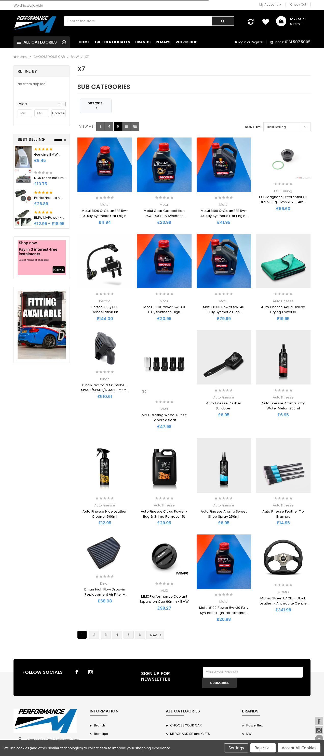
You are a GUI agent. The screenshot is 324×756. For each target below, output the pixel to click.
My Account (270, 4)
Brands (143, 42)
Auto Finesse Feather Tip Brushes (283, 514)
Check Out (298, 4)
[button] (42, 104)
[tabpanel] (42, 186)
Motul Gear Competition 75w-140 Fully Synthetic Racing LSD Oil (164, 215)
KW (249, 733)
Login (242, 42)
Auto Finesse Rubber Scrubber (223, 406)
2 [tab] (65, 140)
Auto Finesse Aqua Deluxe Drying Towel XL (283, 309)
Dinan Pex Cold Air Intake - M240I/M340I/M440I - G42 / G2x (104, 390)
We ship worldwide (28, 5)
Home (84, 42)
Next (156, 635)
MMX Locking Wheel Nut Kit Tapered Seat (164, 417)
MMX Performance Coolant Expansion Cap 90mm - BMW (164, 599)
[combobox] (137, 21)
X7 (87, 56)
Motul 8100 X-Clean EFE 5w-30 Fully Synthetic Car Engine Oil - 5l (224, 215)
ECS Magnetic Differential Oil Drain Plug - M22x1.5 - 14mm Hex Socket (283, 202)
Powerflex (254, 725)
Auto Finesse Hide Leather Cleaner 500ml (105, 514)
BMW (75, 56)
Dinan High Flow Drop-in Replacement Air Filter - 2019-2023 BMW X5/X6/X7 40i (104, 594)
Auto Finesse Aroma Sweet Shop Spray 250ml (224, 514)
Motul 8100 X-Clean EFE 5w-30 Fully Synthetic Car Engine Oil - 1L (104, 215)
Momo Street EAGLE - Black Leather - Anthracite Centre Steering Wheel (283, 603)
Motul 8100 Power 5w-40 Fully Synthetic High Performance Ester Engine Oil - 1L (164, 315)
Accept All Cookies (299, 748)
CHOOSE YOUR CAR (49, 56)
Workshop (186, 42)
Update (58, 113)
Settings (236, 748)
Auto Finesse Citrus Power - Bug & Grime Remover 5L (164, 514)
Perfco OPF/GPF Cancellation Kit (104, 309)
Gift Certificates (112, 42)
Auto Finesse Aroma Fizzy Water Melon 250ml (283, 406)
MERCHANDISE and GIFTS (190, 733)
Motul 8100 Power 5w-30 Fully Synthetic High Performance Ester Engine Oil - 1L (223, 612)
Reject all (263, 748)
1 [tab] (58, 140)
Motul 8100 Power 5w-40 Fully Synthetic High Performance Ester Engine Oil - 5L (223, 315)
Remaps (163, 42)
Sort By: (253, 127)
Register (257, 42)
